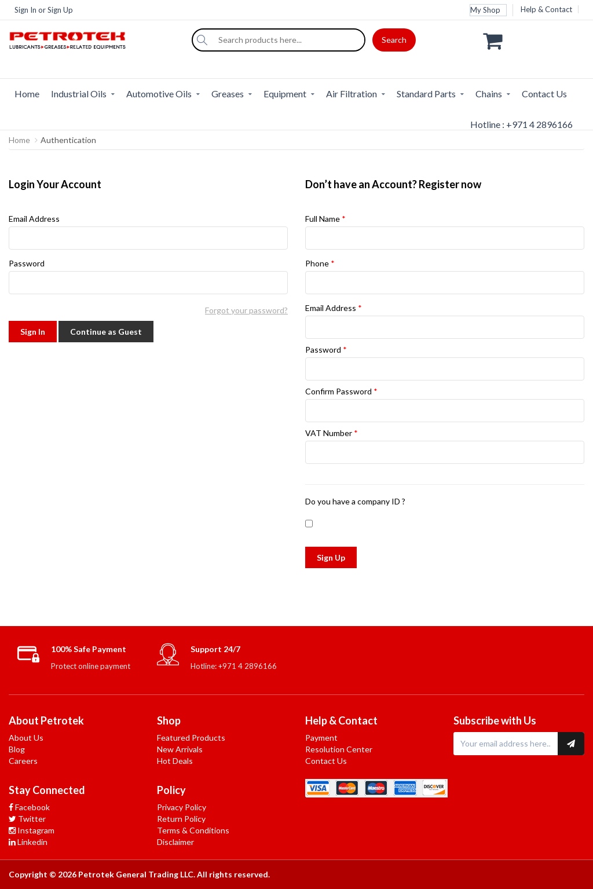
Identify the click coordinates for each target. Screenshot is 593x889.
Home (26, 93)
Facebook (29, 807)
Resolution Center (338, 749)
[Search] (202, 40)
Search (394, 40)
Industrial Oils (79, 93)
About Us (26, 737)
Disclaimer (175, 842)
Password (148, 276)
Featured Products (191, 737)
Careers (23, 761)
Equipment (284, 93)
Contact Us (544, 93)
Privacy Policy (181, 807)
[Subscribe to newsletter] (571, 743)
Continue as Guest (106, 331)
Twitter (27, 819)
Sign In (25, 9)
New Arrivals (180, 749)
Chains (488, 93)
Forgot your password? (246, 310)
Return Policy (181, 819)
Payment (321, 737)
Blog (17, 749)
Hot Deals (175, 761)
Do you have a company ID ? (355, 501)
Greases (227, 93)
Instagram (31, 830)
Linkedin (28, 842)
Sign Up (60, 9)
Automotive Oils (159, 93)
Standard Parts (426, 93)
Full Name (444, 232)
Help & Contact (546, 9)
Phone (444, 276)
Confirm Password (444, 404)
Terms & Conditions (193, 830)
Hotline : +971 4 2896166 (521, 124)
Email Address (148, 232)
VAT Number (444, 446)
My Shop (485, 9)
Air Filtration (351, 93)
